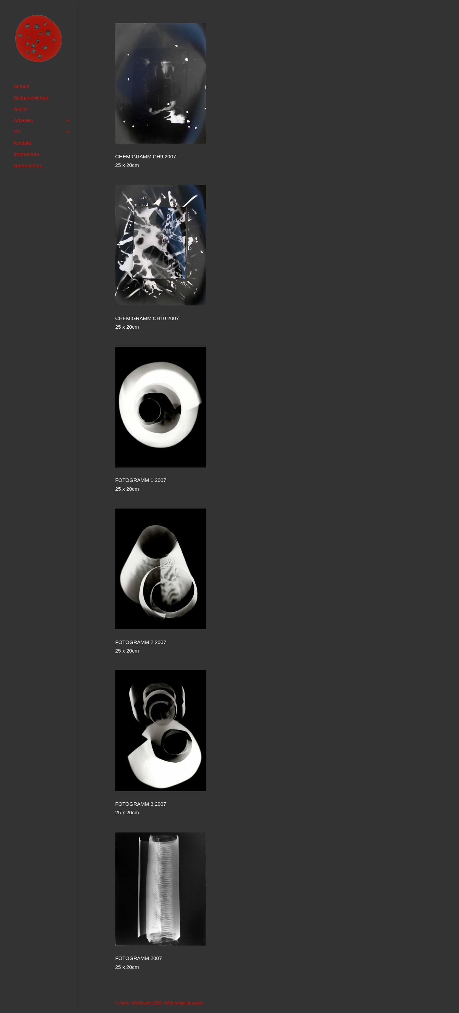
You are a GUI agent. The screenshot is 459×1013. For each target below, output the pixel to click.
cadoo (197, 1003)
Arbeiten (23, 120)
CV (17, 131)
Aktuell (21, 86)
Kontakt (22, 143)
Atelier (21, 109)
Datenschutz (28, 165)
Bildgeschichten (32, 98)
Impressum (26, 154)
